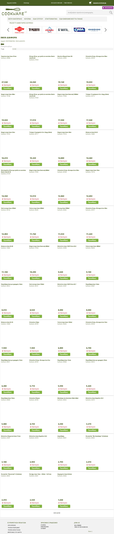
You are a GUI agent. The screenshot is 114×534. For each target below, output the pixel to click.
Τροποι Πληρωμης (14, 528)
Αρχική (3, 41)
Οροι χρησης (12, 525)
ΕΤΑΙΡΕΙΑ (43, 525)
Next (105, 32)
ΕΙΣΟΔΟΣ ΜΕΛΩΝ (56, 3)
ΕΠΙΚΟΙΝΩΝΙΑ (45, 527)
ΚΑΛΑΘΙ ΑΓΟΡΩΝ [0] (99, 3)
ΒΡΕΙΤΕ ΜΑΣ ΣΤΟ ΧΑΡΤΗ (15, 532)
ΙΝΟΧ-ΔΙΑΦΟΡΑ (20, 41)
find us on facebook (81, 527)
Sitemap (26, 3)
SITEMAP (43, 528)
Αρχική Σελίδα (11, 3)
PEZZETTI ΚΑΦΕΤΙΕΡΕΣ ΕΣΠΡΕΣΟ (21, 23)
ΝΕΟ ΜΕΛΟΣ (68, 3)
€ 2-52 (14, 49)
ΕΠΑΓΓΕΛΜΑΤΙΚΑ (51, 19)
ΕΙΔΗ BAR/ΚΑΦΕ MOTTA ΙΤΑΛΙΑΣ (70, 19)
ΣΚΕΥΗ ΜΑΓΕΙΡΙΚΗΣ (15, 19)
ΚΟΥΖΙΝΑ (27, 19)
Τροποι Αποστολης (14, 530)
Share (89, 531)
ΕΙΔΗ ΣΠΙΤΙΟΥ (38, 19)
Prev (8, 32)
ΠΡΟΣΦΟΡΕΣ (108, 8)
